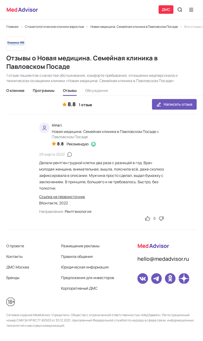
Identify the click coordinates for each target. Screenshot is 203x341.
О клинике (15, 90)
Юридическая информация (85, 267)
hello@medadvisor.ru (163, 258)
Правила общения (77, 256)
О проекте (15, 245)
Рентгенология (78, 211)
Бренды (12, 277)
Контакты (14, 256)
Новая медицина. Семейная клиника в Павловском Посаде (104, 131)
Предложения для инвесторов (87, 277)
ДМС (166, 9)
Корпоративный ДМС (79, 288)
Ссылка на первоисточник (62, 196)
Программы (43, 90)
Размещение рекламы (80, 245)
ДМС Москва (17, 267)
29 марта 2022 (52, 154)
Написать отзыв (174, 104)
